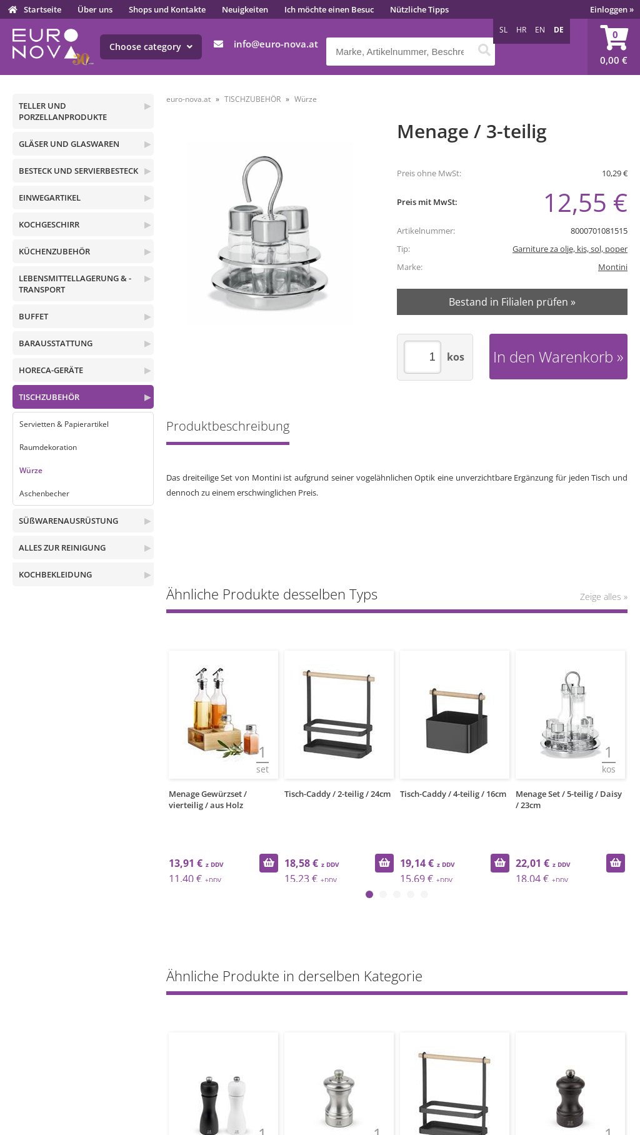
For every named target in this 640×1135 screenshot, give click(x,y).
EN (540, 29)
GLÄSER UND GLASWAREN (69, 143)
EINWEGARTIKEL (50, 197)
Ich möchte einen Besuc (329, 9)
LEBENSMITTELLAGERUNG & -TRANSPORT (75, 283)
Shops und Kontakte (167, 9)
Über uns (95, 9)
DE (559, 29)
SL (503, 29)
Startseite (42, 9)
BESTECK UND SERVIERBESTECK (78, 170)
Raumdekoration (48, 447)
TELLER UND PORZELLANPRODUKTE (63, 111)
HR (521, 29)
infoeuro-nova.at (276, 44)
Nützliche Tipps (419, 9)
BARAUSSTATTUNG (55, 343)
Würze (30, 470)
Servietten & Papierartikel (64, 424)
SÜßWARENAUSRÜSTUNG (68, 520)
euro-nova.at (188, 99)
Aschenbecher (44, 493)
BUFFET (33, 316)
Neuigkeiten (245, 9)
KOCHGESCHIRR (49, 224)
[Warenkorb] (614, 47)
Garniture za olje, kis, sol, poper (570, 248)
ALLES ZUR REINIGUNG (62, 547)
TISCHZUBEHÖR (49, 396)
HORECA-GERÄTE (51, 370)
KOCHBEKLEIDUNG (55, 574)
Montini (613, 266)
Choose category (150, 46)
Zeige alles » (604, 596)
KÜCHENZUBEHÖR (54, 251)
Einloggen (612, 9)
